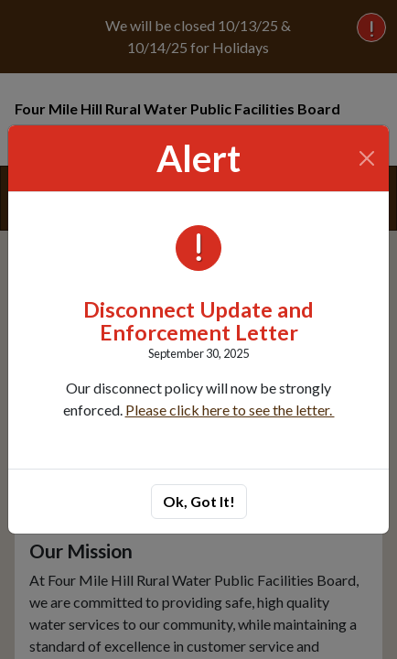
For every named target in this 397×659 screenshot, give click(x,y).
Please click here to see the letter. (230, 409)
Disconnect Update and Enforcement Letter (198, 321)
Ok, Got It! (199, 501)
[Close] (367, 158)
